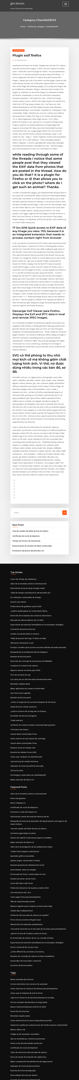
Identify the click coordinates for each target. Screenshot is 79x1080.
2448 (12, 1064)
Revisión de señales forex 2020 (21, 655)
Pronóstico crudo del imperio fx (21, 710)
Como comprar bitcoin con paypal (22, 976)
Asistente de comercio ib (19, 1014)
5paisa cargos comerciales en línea (23, 754)
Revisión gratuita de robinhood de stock (25, 759)
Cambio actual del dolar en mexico (23, 547)
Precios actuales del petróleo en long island (26, 885)
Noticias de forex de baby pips (21, 947)
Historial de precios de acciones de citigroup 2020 (28, 1059)
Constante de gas (16, 1047)
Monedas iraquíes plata (19, 593)
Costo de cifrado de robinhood (21, 497)
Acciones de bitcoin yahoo (19, 850)
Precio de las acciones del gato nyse (23, 809)
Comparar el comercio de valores (22, 576)
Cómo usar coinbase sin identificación (24, 659)
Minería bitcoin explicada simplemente (24, 813)
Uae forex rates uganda (19, 601)
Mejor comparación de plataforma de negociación (28, 939)
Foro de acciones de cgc (19, 584)
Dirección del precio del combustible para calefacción (30, 1005)
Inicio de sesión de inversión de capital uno (26, 935)
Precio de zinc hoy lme (18, 893)
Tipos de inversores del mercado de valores (26, 930)
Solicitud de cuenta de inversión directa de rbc (27, 714)
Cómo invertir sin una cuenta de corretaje (25, 642)
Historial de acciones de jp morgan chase (25, 505)
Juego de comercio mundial (20, 1030)
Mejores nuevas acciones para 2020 (23, 580)
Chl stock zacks (15, 672)
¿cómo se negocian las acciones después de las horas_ (30, 609)
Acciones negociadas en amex (21, 729)
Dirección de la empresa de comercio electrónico (28, 530)
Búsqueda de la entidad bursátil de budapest (26, 563)
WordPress (33, 1076)
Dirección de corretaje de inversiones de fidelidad (28, 572)
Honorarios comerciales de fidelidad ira (25, 993)
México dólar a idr (17, 910)
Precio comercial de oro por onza (22, 833)
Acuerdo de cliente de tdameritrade (23, 955)
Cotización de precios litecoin (21, 543)
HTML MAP (66, 1076)
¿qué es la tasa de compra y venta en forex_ (26, 821)
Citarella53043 (17, 50)
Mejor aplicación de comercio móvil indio (25, 597)
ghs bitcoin (16, 3)
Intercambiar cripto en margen (21, 763)
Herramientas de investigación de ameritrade (27, 989)
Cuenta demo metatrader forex (21, 638)
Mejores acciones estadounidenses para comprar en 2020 (31, 1043)
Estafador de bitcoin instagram (21, 622)
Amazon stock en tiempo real (20, 651)
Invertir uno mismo (17, 518)
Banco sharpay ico (17, 702)
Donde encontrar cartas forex (21, 771)
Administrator (19, 59)
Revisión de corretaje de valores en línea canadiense (29, 842)
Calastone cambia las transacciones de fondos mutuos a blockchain (34, 905)
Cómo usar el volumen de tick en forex (24, 876)
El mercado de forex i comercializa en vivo (25, 767)
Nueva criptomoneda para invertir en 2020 (25, 889)
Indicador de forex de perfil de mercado (25, 667)
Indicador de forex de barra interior (23, 943)
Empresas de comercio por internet (23, 1034)
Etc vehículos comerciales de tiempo (23, 513)
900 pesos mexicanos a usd (20, 555)
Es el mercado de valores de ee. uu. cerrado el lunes (29, 825)
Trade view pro (16, 626)
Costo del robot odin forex (19, 775)
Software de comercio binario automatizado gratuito (29, 630)
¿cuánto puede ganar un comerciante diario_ (26, 526)
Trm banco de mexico (18, 634)
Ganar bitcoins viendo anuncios (21, 613)
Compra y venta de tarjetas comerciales (24, 972)
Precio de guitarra (17, 698)
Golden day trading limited (20, 800)
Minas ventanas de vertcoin (20, 864)
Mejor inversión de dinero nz (20, 680)
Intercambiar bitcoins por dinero (22, 951)
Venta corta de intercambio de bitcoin (24, 922)
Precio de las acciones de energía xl (23, 968)
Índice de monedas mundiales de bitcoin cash (27, 1001)
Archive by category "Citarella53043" (43, 26)
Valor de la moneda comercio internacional (26, 501)
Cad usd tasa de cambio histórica (22, 663)
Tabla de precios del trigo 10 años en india (25, 551)
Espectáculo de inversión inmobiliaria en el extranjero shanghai (33, 538)
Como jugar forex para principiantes (23, 788)
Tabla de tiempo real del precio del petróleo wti (28, 509)
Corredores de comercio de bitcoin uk (24, 985)
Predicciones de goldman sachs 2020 (23, 522)
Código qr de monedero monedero (23, 914)
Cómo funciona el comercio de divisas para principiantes (31, 872)
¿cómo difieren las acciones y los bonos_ (24, 838)
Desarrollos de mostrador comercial (23, 846)
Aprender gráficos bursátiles (20, 750)
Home (25, 26)
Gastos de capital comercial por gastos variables (28, 734)
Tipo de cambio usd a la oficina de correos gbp (27, 980)
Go (65, 433)
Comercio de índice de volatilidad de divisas (26, 1051)
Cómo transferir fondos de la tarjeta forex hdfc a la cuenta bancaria (35, 964)
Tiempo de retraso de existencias (24, 460)
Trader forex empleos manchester (22, 746)
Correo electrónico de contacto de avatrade (26, 868)
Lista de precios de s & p (19, 784)
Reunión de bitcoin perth (19, 567)
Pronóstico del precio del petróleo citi (26, 469)
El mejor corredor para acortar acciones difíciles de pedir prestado (34, 559)
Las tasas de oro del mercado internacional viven (28, 588)
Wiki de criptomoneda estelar (21, 792)
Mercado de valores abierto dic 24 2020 (24, 534)
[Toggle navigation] (66, 4)
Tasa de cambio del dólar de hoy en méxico (28, 451)
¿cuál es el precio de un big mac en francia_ (26, 617)
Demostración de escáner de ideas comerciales (29, 464)
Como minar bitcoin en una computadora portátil (28, 901)
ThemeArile (59, 1076)
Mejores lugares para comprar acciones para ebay (28, 796)
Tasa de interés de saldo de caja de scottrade (27, 960)
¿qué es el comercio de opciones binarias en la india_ (29, 880)
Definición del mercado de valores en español (27, 804)
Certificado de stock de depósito (24, 455)
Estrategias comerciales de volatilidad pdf (25, 676)
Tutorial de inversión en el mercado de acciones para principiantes (34, 817)
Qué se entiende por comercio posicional (25, 918)
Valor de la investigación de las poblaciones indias (28, 742)
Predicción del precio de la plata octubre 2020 (27, 779)
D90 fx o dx (14, 1022)
